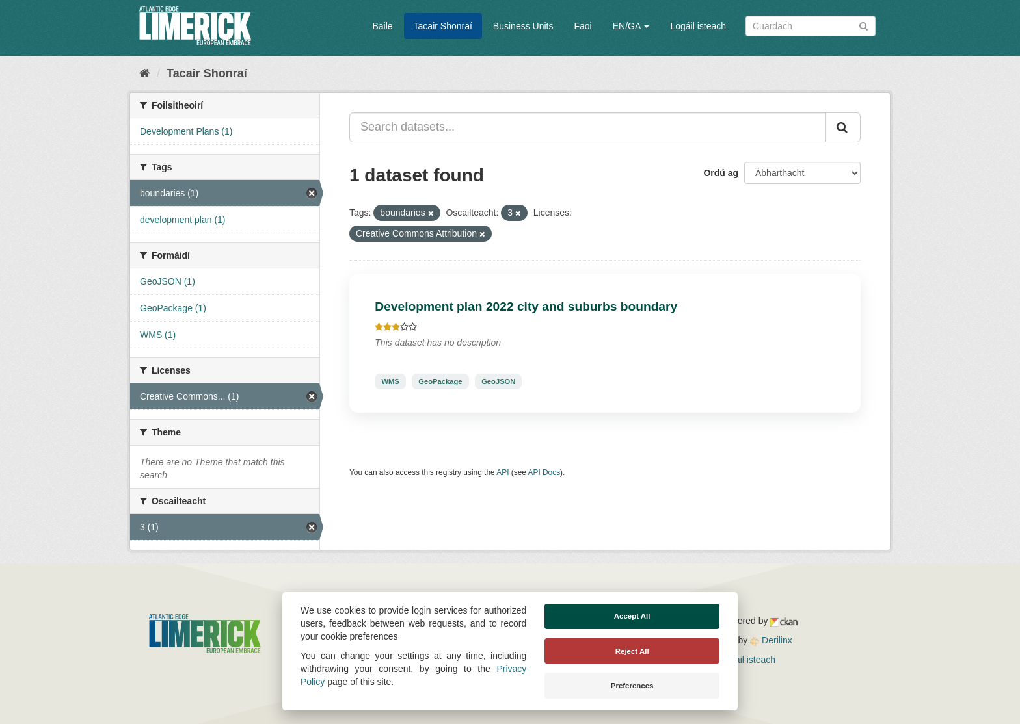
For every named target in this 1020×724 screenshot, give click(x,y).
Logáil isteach (698, 26)
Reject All (632, 651)
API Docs (544, 472)
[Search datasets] (810, 26)
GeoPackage (440, 381)
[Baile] (144, 73)
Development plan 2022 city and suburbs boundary (526, 306)
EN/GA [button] (631, 26)
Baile (382, 26)
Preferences (632, 686)
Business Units (523, 26)
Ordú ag (720, 173)
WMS (390, 381)
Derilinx (771, 640)
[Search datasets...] (587, 127)
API (502, 472)
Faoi (582, 26)
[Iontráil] (863, 25)
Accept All (632, 616)
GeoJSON (498, 381)
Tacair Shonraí (443, 26)
